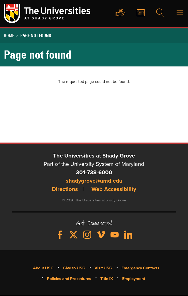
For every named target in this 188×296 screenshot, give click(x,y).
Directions (65, 189)
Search (157, 13)
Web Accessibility (113, 189)
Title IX (106, 279)
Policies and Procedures (69, 279)
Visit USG (103, 268)
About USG (43, 268)
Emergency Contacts (140, 268)
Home (9, 35)
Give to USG (115, 13)
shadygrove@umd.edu (94, 181)
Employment (133, 279)
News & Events (136, 13)
